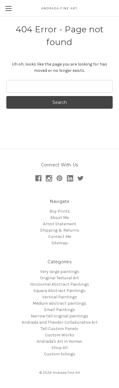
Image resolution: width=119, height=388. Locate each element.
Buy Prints (59, 211)
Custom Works (59, 335)
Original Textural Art (59, 278)
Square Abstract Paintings (59, 290)
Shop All (59, 347)
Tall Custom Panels (59, 328)
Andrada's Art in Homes (59, 341)
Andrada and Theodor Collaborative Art (60, 322)
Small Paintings (59, 309)
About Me (59, 217)
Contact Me (59, 236)
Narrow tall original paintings (59, 316)
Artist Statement (59, 223)
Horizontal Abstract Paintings (59, 284)
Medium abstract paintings (59, 303)
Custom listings (59, 354)
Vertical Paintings (59, 297)
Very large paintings (59, 271)
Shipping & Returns (59, 230)
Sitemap (60, 242)
